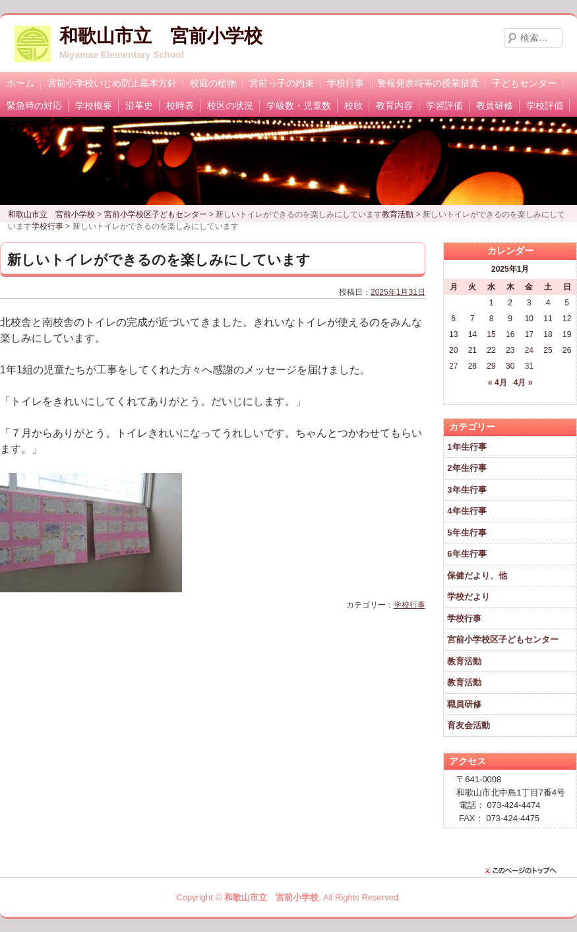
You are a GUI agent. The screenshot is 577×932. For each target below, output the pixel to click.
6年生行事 (466, 554)
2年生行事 (466, 468)
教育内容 (394, 105)
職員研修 (464, 704)
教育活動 (464, 661)
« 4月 (497, 382)
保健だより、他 (477, 575)
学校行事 (345, 83)
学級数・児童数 (298, 105)
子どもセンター (524, 83)
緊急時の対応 (34, 105)
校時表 (180, 105)
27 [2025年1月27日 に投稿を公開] (453, 366)
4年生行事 (466, 511)
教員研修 (494, 105)
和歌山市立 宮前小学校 (160, 36)
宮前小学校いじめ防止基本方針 (112, 83)
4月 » (523, 382)
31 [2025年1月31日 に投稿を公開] (529, 366)
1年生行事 (466, 447)
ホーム (20, 83)
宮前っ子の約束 (281, 83)
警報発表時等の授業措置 (428, 83)
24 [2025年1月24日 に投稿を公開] (529, 350)
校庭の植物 (213, 83)
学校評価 (544, 105)
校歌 (353, 105)
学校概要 (93, 105)
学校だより (468, 597)
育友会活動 (468, 725)
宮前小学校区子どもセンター (503, 639)
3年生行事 (466, 490)
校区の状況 (230, 105)
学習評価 (444, 105)
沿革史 (139, 105)
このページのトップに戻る (524, 870)
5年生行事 (466, 533)
